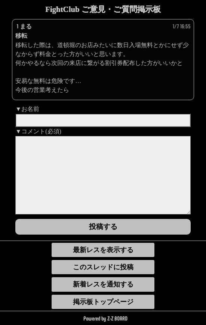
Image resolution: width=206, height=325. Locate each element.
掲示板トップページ (103, 302)
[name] (102, 120)
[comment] (102, 175)
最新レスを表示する (103, 250)
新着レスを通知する (103, 284)
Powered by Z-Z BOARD (105, 318)
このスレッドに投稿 (103, 267)
